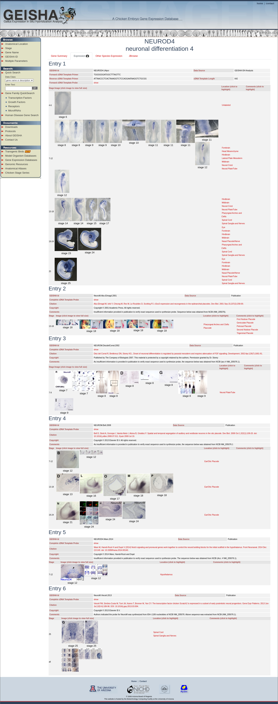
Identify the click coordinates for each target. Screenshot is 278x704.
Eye (223, 227)
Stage (8, 48)
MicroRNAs (14, 110)
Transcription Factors (20, 97)
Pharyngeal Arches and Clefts (216, 324)
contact (270, 3)
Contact (143, 681)
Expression (81, 56)
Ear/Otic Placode (211, 461)
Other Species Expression (109, 56)
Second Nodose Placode (247, 330)
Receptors (13, 106)
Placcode (207, 328)
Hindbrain (226, 155)
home (260, 3)
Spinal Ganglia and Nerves (233, 223)
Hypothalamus (166, 574)
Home (134, 681)
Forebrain (226, 148)
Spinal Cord (227, 220)
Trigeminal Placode (245, 333)
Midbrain (225, 162)
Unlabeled (226, 105)
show (96, 83)
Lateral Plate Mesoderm (232, 158)
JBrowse (133, 56)
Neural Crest (227, 165)
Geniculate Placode (245, 323)
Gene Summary (59, 56)
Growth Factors (16, 102)
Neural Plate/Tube (229, 169)
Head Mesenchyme (230, 151)
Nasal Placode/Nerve (231, 241)
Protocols (10, 131)
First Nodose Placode (246, 319)
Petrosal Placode (244, 326)
